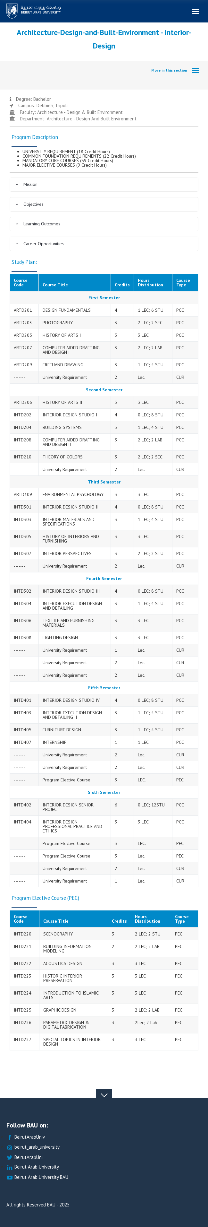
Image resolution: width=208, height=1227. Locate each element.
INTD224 (22, 993)
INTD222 (22, 963)
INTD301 (22, 507)
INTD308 (22, 637)
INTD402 (22, 805)
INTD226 (22, 1022)
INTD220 (22, 934)
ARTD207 (23, 348)
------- (19, 377)
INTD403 (22, 713)
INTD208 (22, 440)
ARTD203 (23, 323)
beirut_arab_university (33, 1147)
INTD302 (22, 591)
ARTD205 (23, 335)
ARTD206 (23, 402)
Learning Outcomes (37, 224)
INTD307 (22, 553)
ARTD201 (23, 310)
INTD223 (22, 976)
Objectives (29, 204)
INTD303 (22, 519)
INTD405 (22, 730)
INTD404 (22, 822)
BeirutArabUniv (25, 1137)
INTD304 (22, 603)
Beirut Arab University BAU (37, 1177)
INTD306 (22, 620)
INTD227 (22, 1039)
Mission (26, 184)
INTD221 (22, 946)
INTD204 (22, 427)
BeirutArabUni (24, 1157)
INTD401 (22, 700)
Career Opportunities (39, 244)
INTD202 (22, 415)
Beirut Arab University (32, 1167)
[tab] (104, 185)
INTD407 (22, 742)
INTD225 (22, 1010)
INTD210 (22, 457)
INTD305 (22, 536)
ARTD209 (23, 365)
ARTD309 (23, 494)
